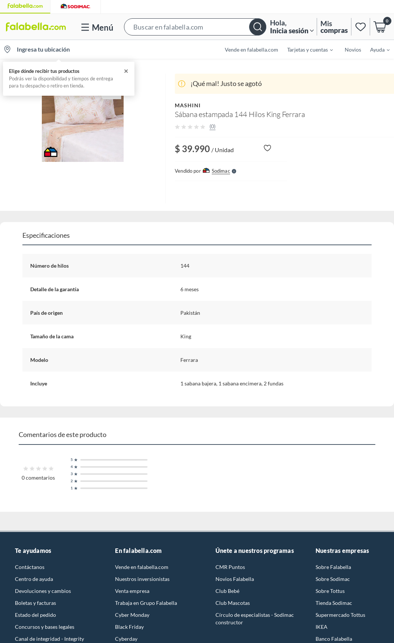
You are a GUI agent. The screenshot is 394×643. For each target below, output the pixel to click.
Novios (353, 49)
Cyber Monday (132, 615)
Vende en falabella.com (251, 49)
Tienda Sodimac (334, 603)
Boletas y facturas (35, 603)
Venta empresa (132, 591)
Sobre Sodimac (333, 579)
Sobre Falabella (333, 567)
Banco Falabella (334, 639)
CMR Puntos (230, 567)
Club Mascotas (232, 603)
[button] (195, 27)
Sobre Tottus (330, 591)
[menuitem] (305, 49)
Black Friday (129, 627)
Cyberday (126, 639)
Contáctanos (29, 567)
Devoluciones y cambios (43, 591)
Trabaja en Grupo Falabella (146, 603)
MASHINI (188, 105)
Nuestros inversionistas (142, 579)
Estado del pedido (35, 615)
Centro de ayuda (34, 579)
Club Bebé (227, 591)
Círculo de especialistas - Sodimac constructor (254, 618)
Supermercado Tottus (340, 615)
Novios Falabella (234, 579)
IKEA (322, 627)
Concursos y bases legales (44, 627)
